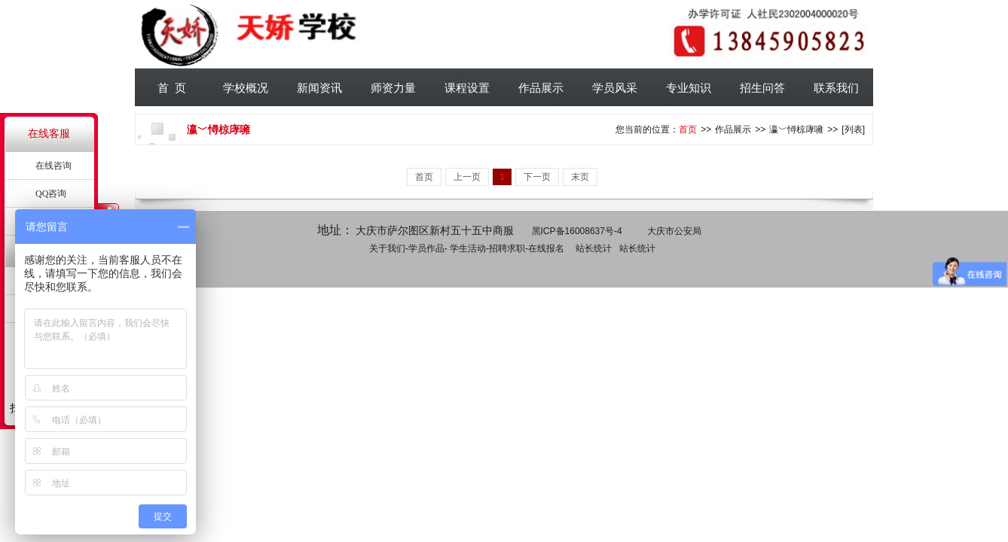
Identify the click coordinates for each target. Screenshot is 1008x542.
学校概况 (245, 87)
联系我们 (836, 87)
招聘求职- (508, 248)
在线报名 (546, 248)
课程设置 (467, 87)
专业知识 (688, 87)
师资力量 (393, 87)
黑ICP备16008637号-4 (577, 231)
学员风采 (614, 87)
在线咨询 (53, 165)
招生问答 (762, 87)
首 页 (171, 87)
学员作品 (426, 248)
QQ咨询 (50, 193)
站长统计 (594, 248)
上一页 (467, 177)
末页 (580, 177)
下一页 (537, 177)
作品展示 (541, 87)
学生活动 (468, 248)
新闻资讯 (319, 87)
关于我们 (387, 248)
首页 (688, 129)
